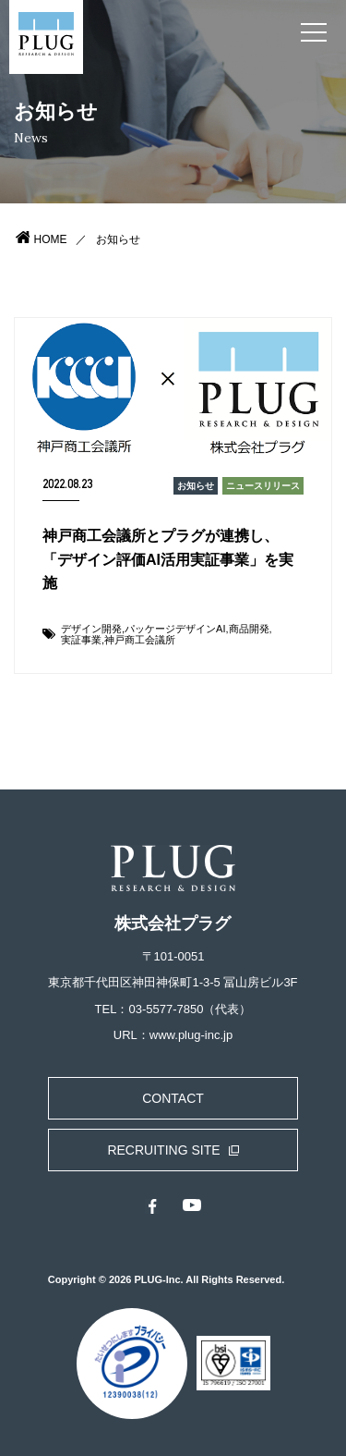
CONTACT (173, 1098)
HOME (50, 239)
